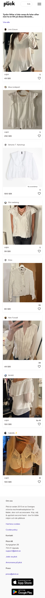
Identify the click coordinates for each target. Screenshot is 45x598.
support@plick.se (13, 551)
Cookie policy (11, 530)
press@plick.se (12, 574)
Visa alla (6, 22)
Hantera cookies (13, 524)
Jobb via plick (11, 557)
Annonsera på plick (14, 562)
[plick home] (9, 4)
